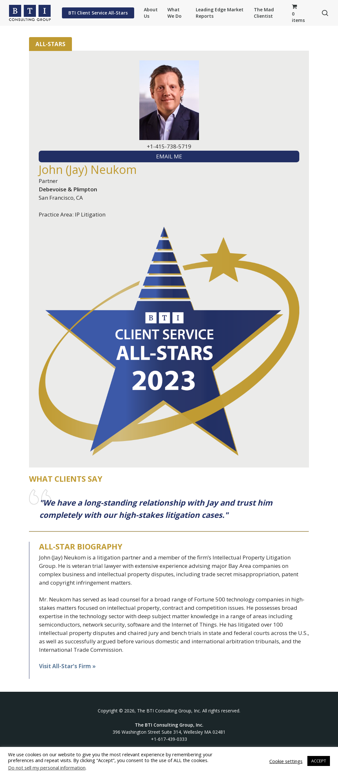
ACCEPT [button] (318, 761)
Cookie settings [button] (286, 761)
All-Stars (50, 44)
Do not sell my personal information (46, 767)
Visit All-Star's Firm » (67, 666)
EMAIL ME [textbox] (169, 156)
